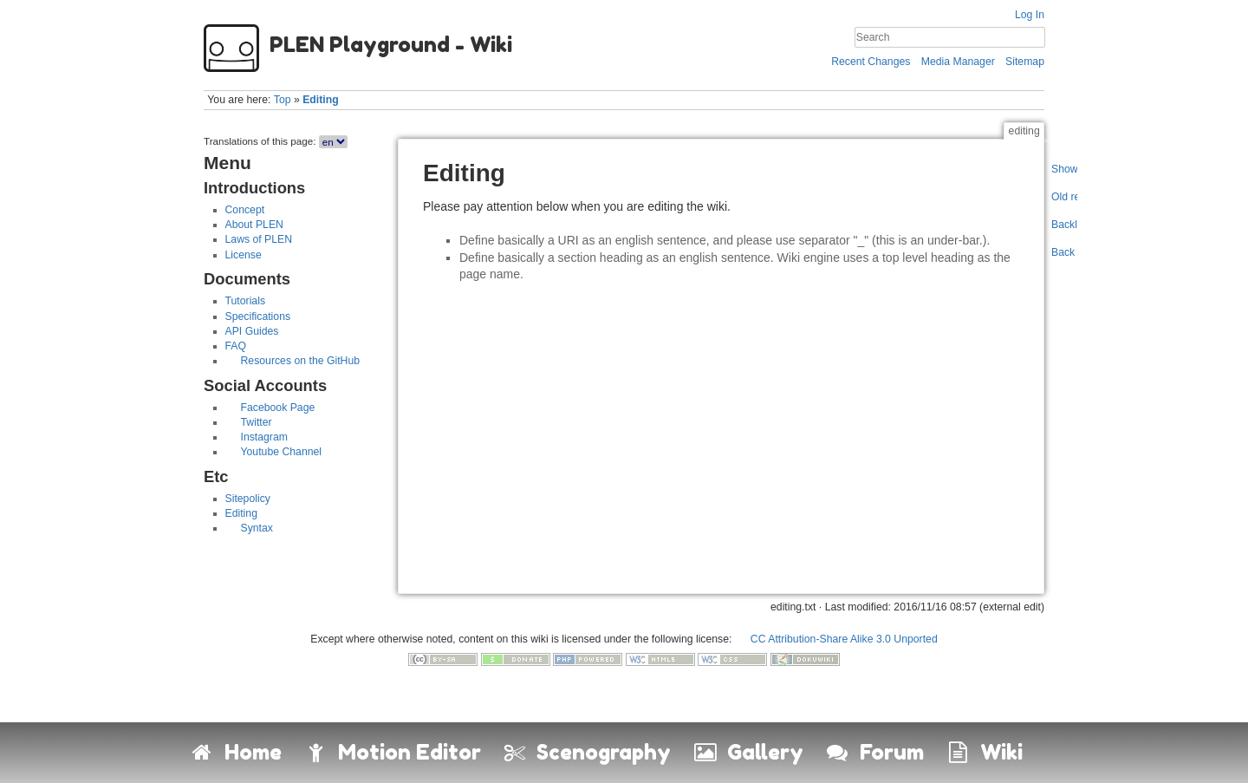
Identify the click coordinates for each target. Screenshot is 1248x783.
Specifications (258, 316)
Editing (320, 100)
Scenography (586, 752)
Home (235, 752)
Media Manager (958, 61)
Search (1036, 37)
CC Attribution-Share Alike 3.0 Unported (844, 639)
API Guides (252, 331)
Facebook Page (278, 407)
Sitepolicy (247, 499)
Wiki (984, 752)
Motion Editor (391, 752)
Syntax (257, 528)
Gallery (747, 752)
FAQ (236, 346)
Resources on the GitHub (301, 361)
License (243, 255)
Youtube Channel (281, 452)
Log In (1029, 15)
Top (282, 100)
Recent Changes (870, 61)
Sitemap (1024, 61)
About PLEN (254, 225)
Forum (874, 752)
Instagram (264, 437)
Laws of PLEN (259, 239)
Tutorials (245, 301)
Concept (245, 210)
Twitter (256, 422)
